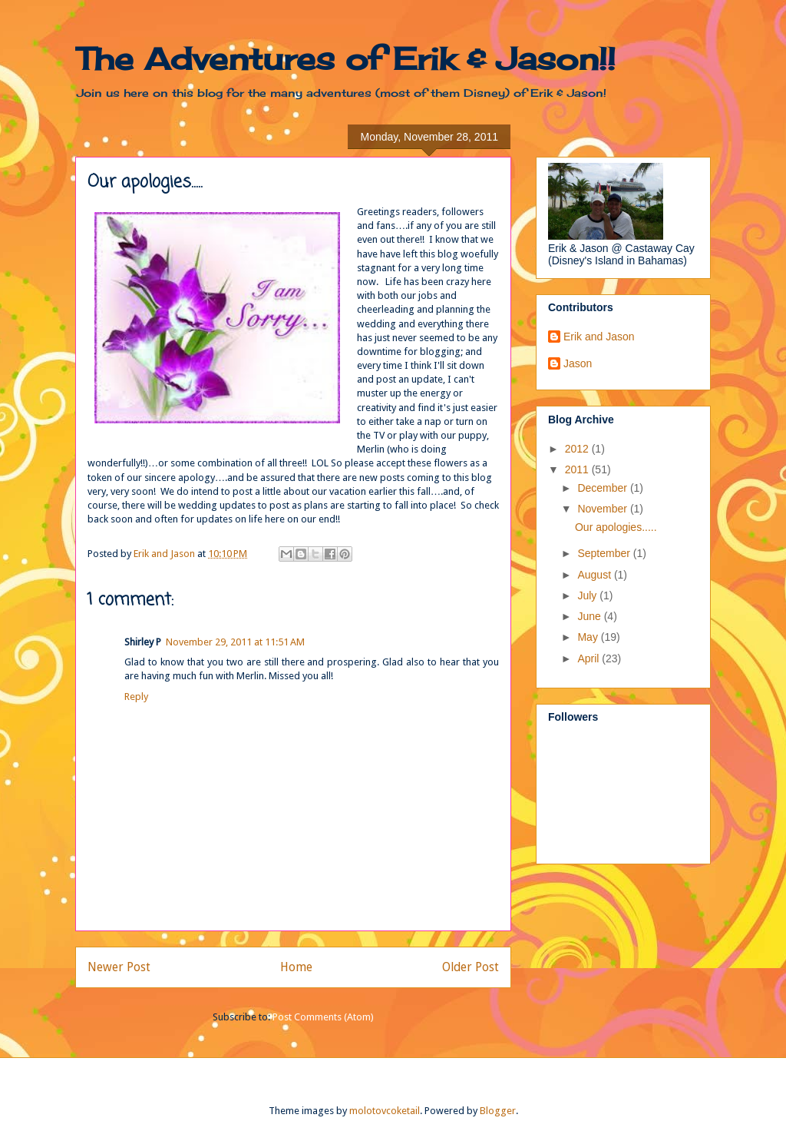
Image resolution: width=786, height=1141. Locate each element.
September (604, 553)
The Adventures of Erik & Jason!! (345, 59)
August (595, 575)
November (603, 509)
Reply (136, 696)
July (588, 595)
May (588, 637)
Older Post (470, 967)
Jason (577, 363)
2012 (578, 449)
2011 (578, 469)
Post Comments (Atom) (323, 1017)
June (590, 616)
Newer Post (119, 967)
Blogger (498, 1110)
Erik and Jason (599, 336)
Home (296, 967)
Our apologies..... (616, 527)
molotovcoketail (384, 1110)
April (589, 658)
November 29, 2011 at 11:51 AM (235, 642)
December (603, 488)
